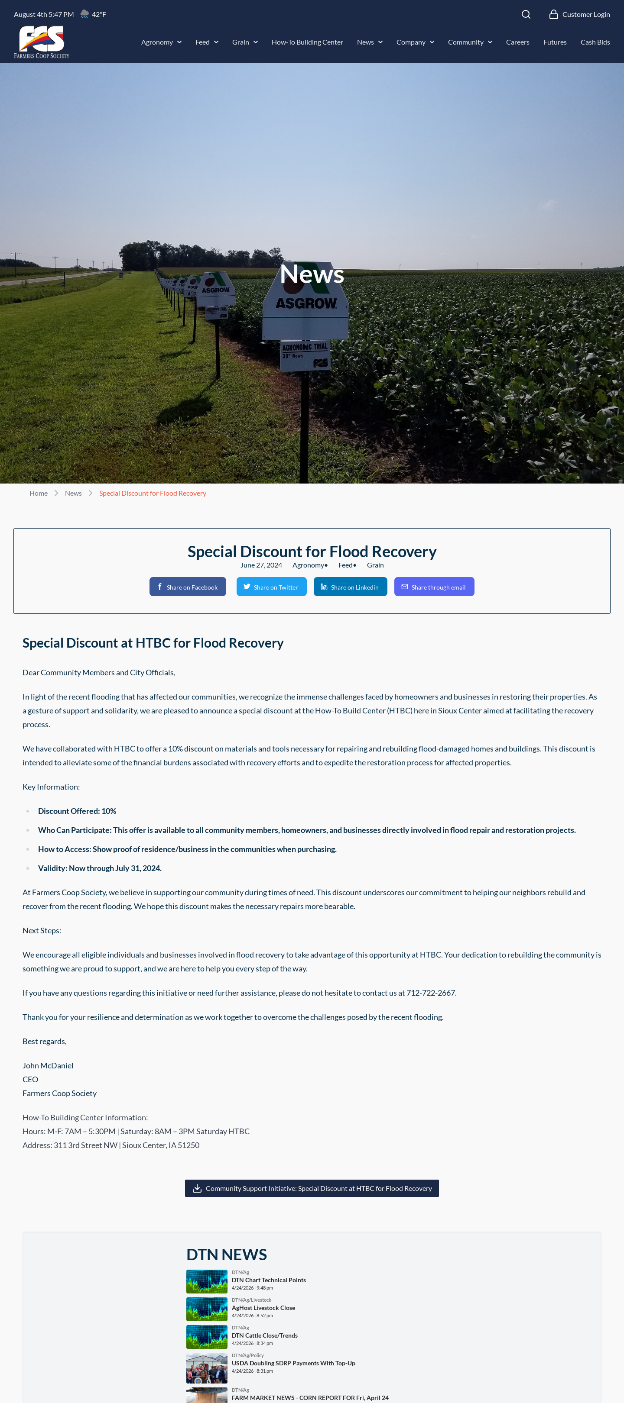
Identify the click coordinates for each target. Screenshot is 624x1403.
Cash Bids (595, 42)
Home (38, 493)
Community (470, 42)
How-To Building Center (307, 42)
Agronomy (161, 42)
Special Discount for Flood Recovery (152, 493)
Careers (518, 42)
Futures (555, 42)
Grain (245, 42)
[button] (188, 586)
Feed (206, 42)
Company (415, 42)
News (370, 42)
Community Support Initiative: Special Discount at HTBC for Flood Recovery (319, 1188)
